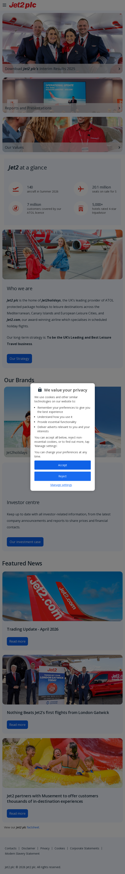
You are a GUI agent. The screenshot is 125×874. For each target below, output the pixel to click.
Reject (62, 476)
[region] (62, 437)
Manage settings (61, 485)
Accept (62, 465)
